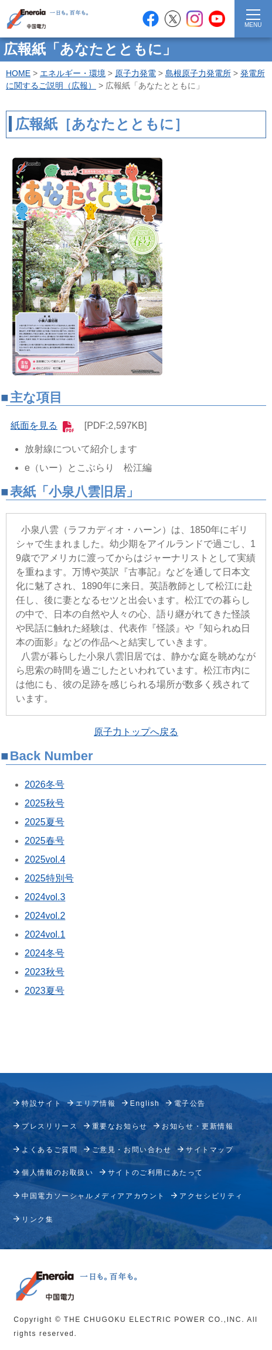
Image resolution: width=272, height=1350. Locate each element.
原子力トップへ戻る (136, 732)
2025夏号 (44, 822)
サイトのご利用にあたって (155, 1172)
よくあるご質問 (49, 1150)
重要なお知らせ (120, 1126)
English (145, 1103)
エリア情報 (95, 1103)
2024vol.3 (45, 897)
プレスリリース (49, 1126)
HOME (18, 73)
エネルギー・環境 (73, 73)
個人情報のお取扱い (57, 1172)
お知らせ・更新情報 (197, 1126)
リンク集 (37, 1219)
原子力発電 (135, 73)
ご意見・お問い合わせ (132, 1150)
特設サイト (42, 1103)
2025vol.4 (45, 859)
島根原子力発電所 (198, 73)
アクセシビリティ (211, 1196)
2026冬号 (44, 785)
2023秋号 (44, 972)
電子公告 (190, 1103)
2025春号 (44, 841)
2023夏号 (44, 991)
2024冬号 (44, 953)
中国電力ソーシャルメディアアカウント (93, 1196)
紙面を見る (42, 425)
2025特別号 (49, 878)
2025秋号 (44, 803)
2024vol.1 (45, 934)
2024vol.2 (45, 916)
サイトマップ (210, 1150)
